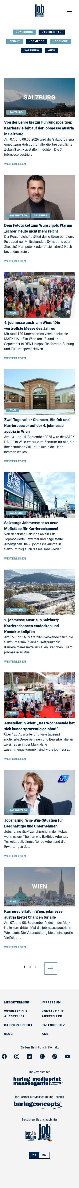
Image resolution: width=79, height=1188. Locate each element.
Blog (8, 1033)
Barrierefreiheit (19, 1025)
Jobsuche (60, 41)
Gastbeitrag (52, 32)
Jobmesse (36, 41)
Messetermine (16, 1002)
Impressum (51, 1002)
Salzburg (31, 50)
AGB (45, 1033)
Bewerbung (24, 32)
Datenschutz (53, 1025)
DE (34, 1155)
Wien (51, 50)
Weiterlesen (15, 163)
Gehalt (14, 41)
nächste (50, 967)
